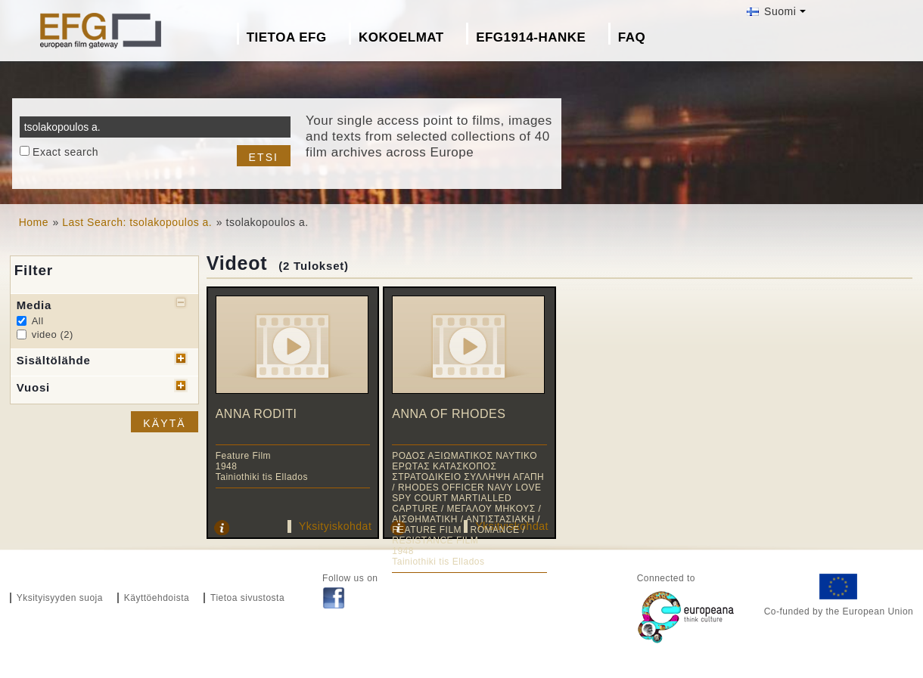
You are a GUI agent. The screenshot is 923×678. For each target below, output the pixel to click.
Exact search (65, 152)
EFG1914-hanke (531, 37)
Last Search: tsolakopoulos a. (137, 222)
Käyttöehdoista (156, 598)
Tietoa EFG (287, 37)
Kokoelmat (401, 37)
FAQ (631, 37)
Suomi (772, 11)
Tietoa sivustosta (247, 598)
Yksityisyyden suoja (60, 598)
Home (33, 222)
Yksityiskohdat (335, 526)
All (38, 321)
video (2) (52, 334)
